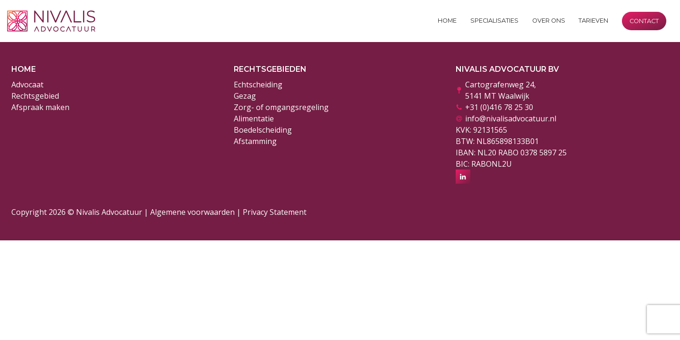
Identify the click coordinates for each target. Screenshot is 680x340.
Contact (644, 21)
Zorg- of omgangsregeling (281, 107)
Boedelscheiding (263, 130)
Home (447, 20)
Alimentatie (254, 118)
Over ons (548, 20)
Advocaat (27, 84)
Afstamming (255, 141)
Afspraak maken (40, 107)
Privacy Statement (274, 212)
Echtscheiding (258, 84)
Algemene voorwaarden (192, 212)
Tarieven (593, 20)
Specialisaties (494, 20)
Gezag (245, 96)
